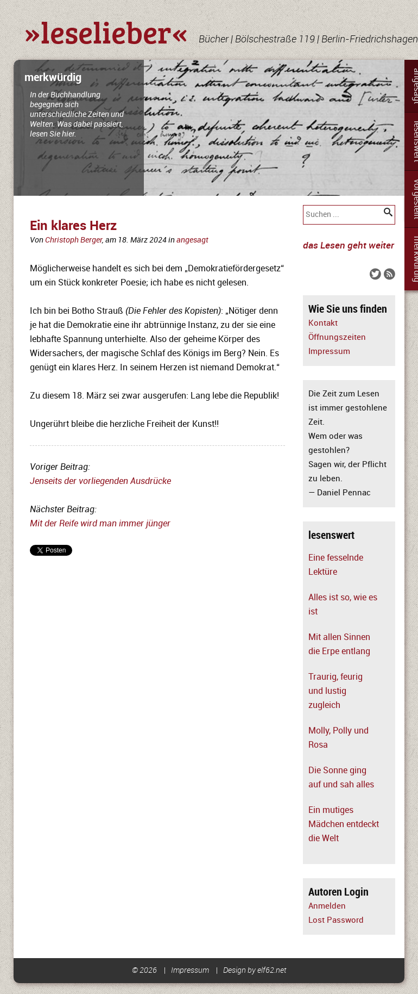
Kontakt (323, 323)
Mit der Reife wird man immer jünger (100, 524)
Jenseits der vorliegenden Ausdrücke (100, 481)
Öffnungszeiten (337, 337)
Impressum (329, 351)
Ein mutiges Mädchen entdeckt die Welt (343, 824)
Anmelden (327, 906)
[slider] (209, 128)
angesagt (192, 240)
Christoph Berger (73, 240)
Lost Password (336, 920)
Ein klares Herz (73, 226)
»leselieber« (106, 31)
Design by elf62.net (255, 970)
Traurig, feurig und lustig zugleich (335, 691)
